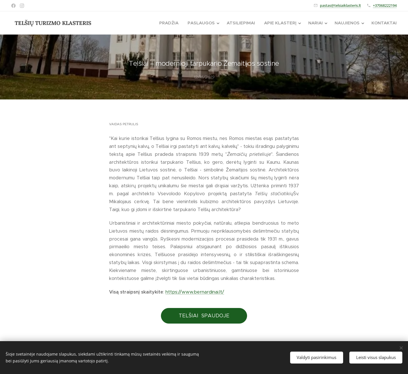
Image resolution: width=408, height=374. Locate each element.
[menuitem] (170, 23)
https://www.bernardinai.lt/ (194, 292)
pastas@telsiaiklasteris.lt (340, 5)
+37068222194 (385, 5)
